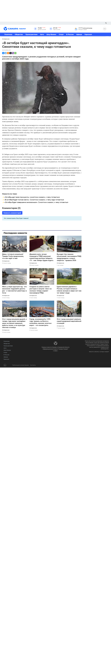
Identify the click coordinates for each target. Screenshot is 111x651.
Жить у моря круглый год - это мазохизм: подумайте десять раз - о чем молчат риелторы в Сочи (14, 290)
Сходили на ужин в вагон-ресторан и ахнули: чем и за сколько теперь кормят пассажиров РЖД (40, 290)
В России (70, 34)
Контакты (33, 365)
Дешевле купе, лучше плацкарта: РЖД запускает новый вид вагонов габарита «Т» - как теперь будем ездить (41, 257)
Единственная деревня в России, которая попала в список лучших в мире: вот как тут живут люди (69, 290)
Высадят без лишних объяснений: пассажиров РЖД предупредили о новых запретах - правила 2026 (69, 257)
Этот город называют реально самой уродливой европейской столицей (69, 321)
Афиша (79, 34)
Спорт (61, 34)
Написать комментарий (12, 213)
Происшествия (31, 34)
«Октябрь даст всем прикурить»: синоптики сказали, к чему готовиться (32, 197)
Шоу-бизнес (51, 34)
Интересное (5, 261)
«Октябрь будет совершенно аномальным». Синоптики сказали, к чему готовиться (36, 202)
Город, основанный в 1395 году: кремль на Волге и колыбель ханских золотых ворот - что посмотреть (40, 322)
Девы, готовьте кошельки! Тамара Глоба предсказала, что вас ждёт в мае (13, 256)
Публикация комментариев (20, 365)
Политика (8, 34)
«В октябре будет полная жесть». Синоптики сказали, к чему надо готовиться (34, 200)
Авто (42, 34)
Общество (19, 34)
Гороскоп (88, 34)
